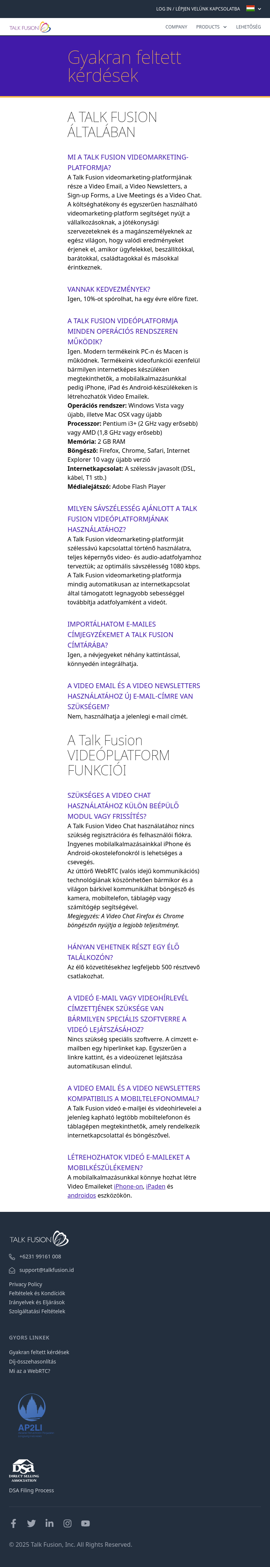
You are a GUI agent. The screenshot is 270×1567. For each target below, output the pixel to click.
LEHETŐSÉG (248, 27)
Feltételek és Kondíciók (37, 1293)
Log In (163, 9)
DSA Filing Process (31, 1490)
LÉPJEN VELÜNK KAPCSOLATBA (208, 9)
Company (176, 27)
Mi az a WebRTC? (29, 1370)
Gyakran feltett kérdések (39, 1352)
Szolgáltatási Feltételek (37, 1311)
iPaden (156, 1186)
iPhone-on (128, 1186)
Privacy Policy (25, 1284)
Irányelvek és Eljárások (37, 1302)
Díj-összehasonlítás (32, 1361)
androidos (82, 1195)
